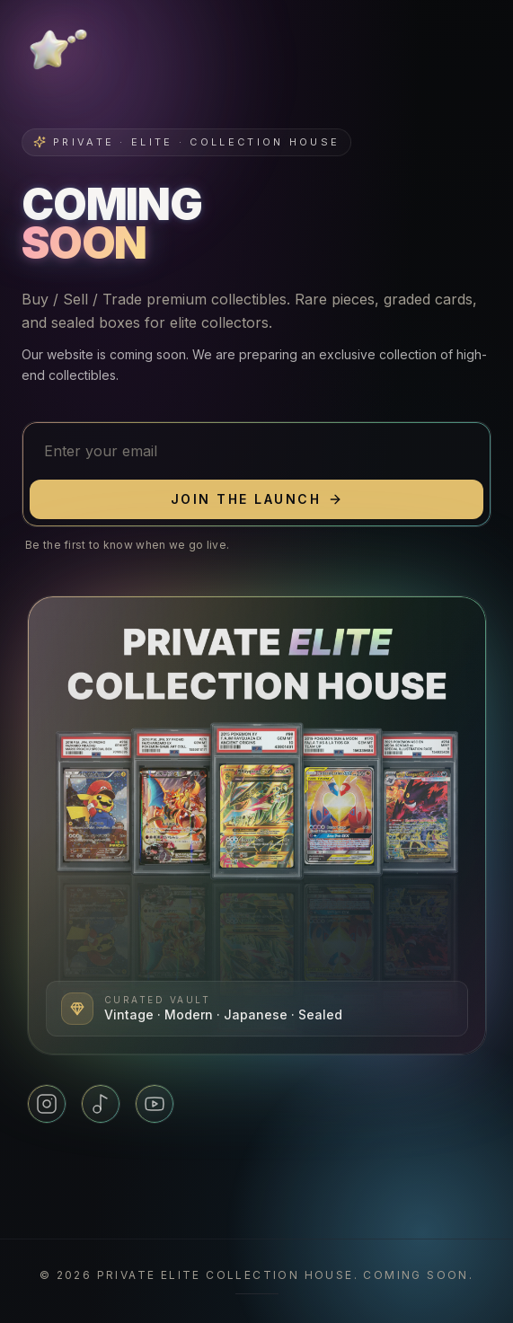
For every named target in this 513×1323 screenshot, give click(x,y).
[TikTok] (100, 1104)
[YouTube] (154, 1104)
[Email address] (256, 450)
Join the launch (257, 499)
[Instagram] (46, 1104)
